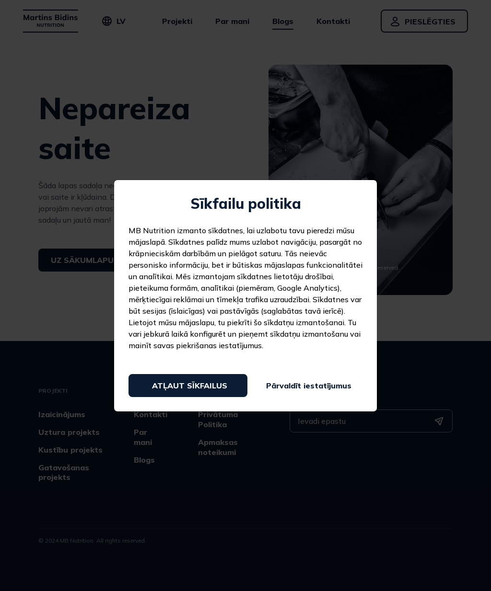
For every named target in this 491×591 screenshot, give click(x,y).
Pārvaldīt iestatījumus (308, 385)
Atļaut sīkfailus (189, 385)
